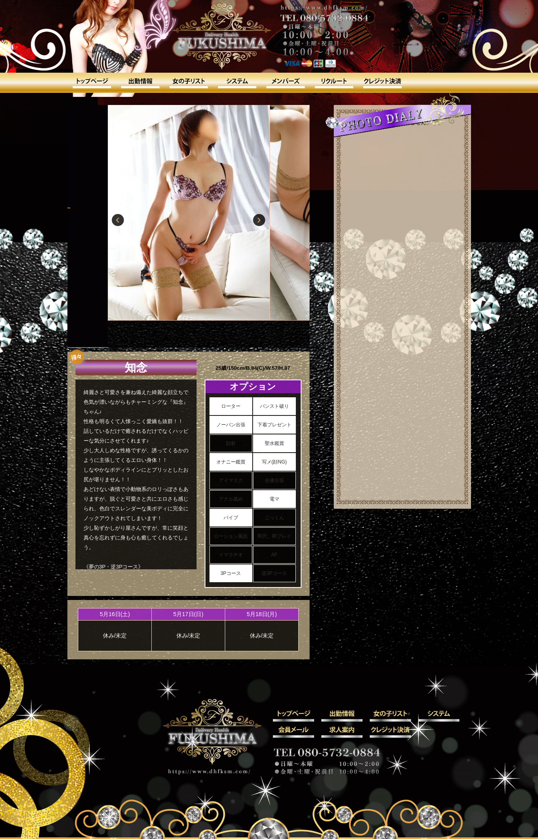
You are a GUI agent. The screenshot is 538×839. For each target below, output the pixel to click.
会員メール (285, 83)
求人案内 (334, 83)
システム (237, 83)
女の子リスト (188, 83)
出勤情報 (140, 83)
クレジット (382, 83)
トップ (91, 83)
